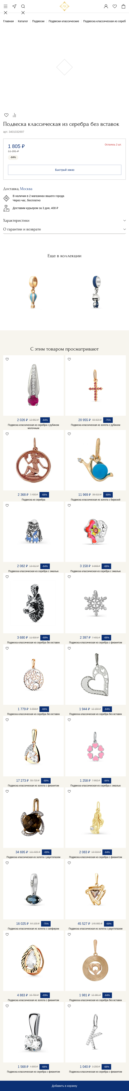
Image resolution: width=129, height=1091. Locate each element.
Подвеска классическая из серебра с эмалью (33, 571)
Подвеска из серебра (33, 499)
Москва (14, 6)
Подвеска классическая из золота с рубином (95, 425)
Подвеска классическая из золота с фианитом (33, 785)
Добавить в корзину (64, 1085)
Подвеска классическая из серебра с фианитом (95, 642)
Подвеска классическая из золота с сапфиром (33, 928)
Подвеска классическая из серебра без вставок (33, 642)
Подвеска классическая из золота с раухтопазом (33, 857)
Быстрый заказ (64, 169)
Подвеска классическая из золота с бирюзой (95, 499)
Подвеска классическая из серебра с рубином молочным (33, 427)
